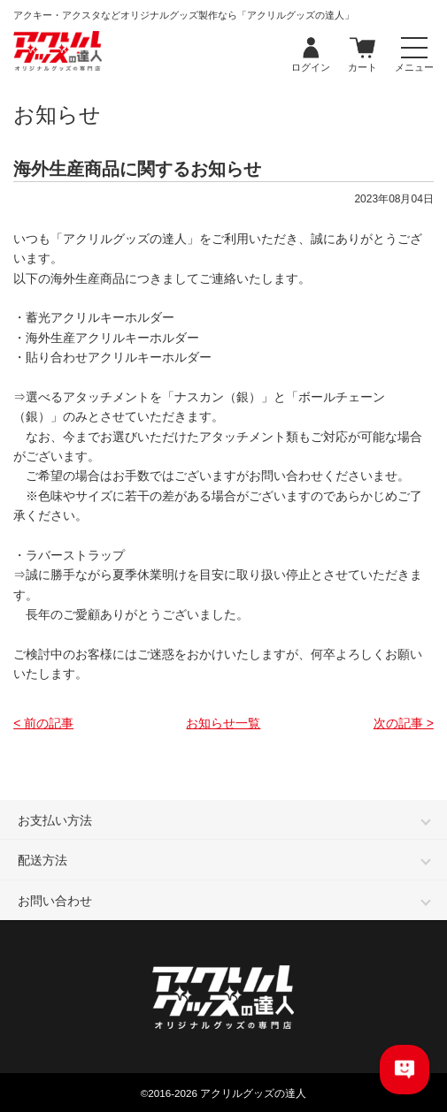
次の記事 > (404, 723)
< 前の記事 (43, 723)
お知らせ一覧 (223, 723)
